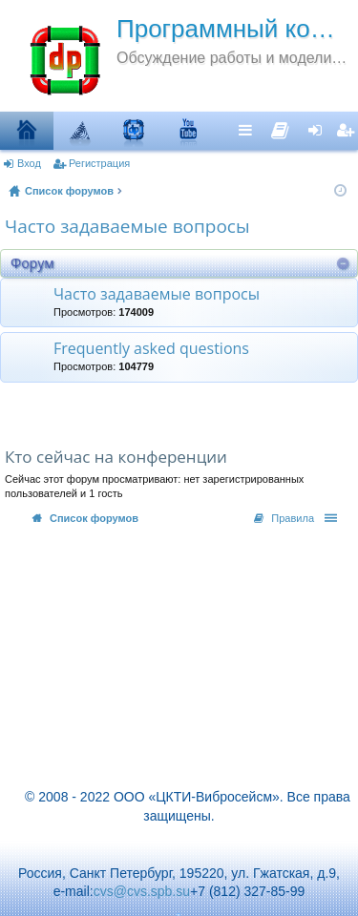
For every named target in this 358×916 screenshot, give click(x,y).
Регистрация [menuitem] (347, 129)
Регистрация (99, 163)
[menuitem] (280, 126)
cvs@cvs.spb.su (142, 891)
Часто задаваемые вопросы (127, 226)
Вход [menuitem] (319, 129)
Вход (29, 163)
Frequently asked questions (151, 349)
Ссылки (250, 129)
